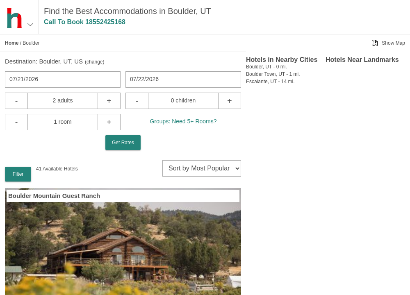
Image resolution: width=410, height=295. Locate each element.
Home (11, 43)
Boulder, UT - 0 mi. (266, 67)
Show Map (393, 43)
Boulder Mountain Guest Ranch (54, 195)
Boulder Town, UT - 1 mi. (273, 74)
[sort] (201, 168)
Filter (18, 174)
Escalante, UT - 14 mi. (270, 81)
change (94, 62)
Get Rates (123, 142)
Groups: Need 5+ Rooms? (183, 121)
